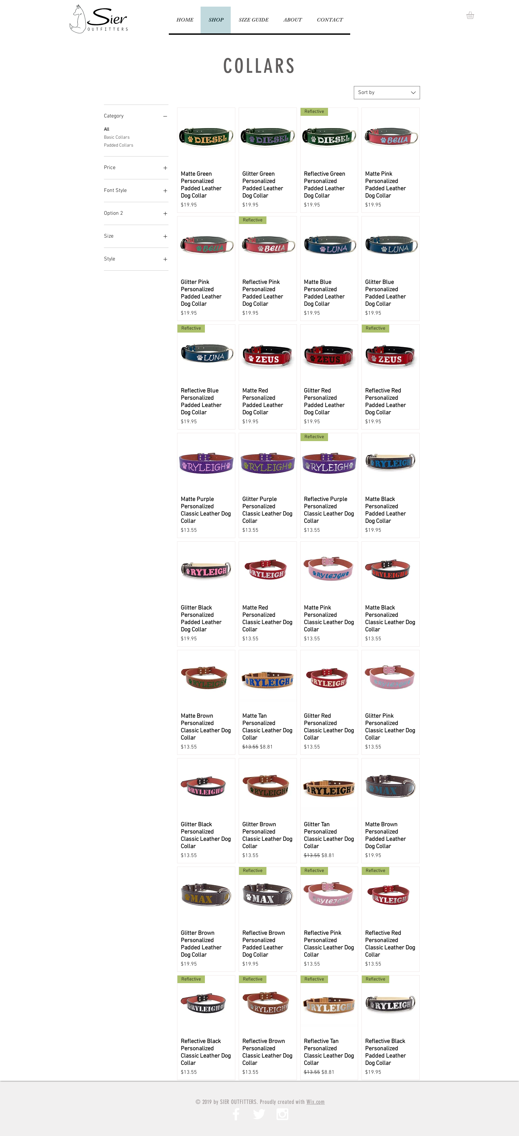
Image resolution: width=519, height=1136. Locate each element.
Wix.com (316, 1102)
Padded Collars (118, 145)
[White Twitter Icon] (259, 1114)
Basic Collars (117, 137)
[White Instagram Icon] (282, 1114)
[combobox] (387, 92)
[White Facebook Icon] (236, 1114)
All (106, 129)
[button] (474, 15)
